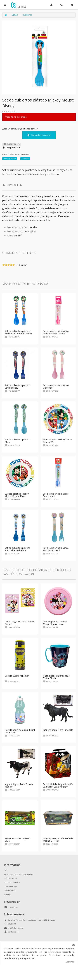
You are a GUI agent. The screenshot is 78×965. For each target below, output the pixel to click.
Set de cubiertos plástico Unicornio (56, 386)
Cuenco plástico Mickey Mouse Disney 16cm (17, 495)
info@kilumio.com (15, 928)
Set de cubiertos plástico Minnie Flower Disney (56, 332)
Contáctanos (13, 932)
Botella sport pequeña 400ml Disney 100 (20, 731)
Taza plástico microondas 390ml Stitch (56, 677)
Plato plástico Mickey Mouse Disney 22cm (57, 440)
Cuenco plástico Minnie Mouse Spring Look (55, 623)
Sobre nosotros (10, 878)
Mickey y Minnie (10, 159)
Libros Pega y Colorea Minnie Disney (20, 623)
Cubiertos (27, 15)
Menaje (15, 15)
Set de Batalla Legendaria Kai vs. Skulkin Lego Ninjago (58, 785)
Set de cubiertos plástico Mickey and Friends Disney (18, 332)
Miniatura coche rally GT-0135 (17, 839)
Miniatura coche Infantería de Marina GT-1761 (58, 839)
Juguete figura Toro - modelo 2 (58, 731)
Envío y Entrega (10, 886)
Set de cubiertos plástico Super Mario (56, 495)
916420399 (12, 924)
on (3, 265)
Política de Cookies (12, 882)
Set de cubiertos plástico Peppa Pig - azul (56, 549)
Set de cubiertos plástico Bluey (17, 440)
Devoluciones (9, 890)
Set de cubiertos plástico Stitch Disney (17, 386)
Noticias (7, 894)
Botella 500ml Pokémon (17, 675)
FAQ (5, 870)
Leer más (70, 961)
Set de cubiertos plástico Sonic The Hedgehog (17, 549)
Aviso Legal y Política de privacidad (18, 874)
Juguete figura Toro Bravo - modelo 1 (19, 785)
